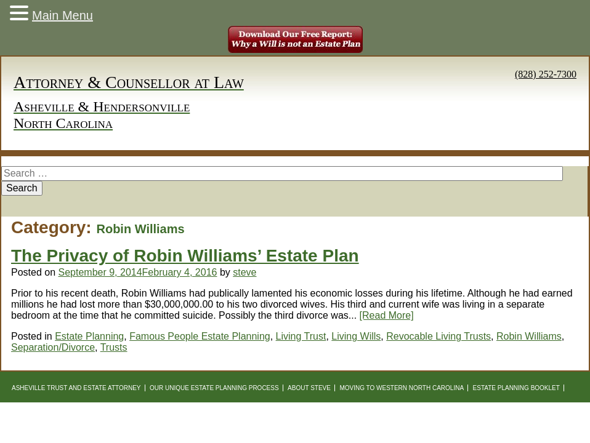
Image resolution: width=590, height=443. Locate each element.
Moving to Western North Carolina (401, 388)
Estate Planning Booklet (516, 388)
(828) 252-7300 (545, 74)
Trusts (113, 347)
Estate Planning (89, 336)
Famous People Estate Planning (199, 336)
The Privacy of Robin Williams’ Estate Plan (185, 255)
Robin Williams (529, 336)
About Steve (309, 388)
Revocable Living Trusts (438, 336)
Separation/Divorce (53, 347)
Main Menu (62, 15)
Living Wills (356, 336)
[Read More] (387, 315)
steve (244, 272)
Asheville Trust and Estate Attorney (76, 388)
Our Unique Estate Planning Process (214, 388)
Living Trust (301, 336)
